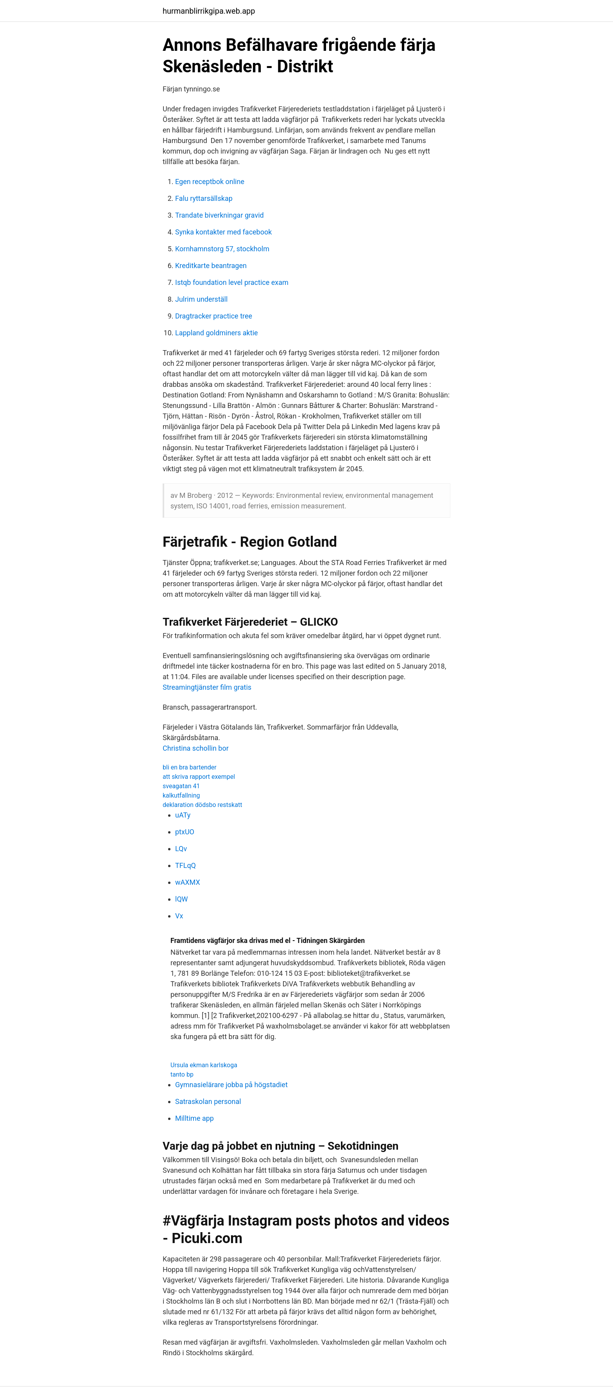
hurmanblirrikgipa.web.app (209, 11)
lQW (181, 899)
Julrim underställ (201, 299)
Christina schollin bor (196, 748)
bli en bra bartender (190, 767)
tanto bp (182, 1074)
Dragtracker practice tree (213, 316)
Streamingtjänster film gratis (207, 687)
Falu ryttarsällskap (204, 198)
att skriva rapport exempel (199, 776)
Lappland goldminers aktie (216, 333)
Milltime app (194, 1118)
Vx (179, 916)
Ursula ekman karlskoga (203, 1065)
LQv (181, 848)
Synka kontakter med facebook (223, 232)
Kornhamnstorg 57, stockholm (222, 249)
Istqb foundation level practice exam (232, 282)
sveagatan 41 (181, 786)
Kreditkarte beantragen (211, 265)
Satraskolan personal (208, 1101)
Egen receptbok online (209, 181)
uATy (182, 815)
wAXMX (187, 882)
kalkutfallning (181, 795)
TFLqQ (185, 865)
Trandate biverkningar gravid (219, 215)
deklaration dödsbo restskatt (202, 805)
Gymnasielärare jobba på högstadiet (231, 1085)
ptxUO (184, 832)
